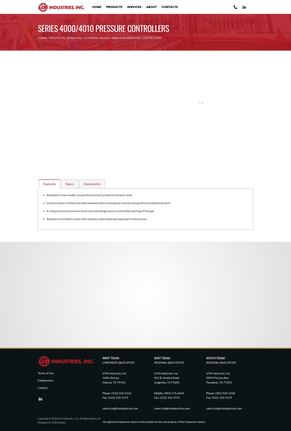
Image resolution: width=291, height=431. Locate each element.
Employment (45, 380)
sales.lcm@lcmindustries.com (172, 408)
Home (96, 7)
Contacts (169, 7)
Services (134, 7)
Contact (43, 387)
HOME (42, 38)
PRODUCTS (57, 38)
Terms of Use (46, 373)
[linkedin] (40, 397)
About (151, 7)
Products (114, 7)
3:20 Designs (59, 422)
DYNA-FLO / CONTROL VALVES (88, 38)
